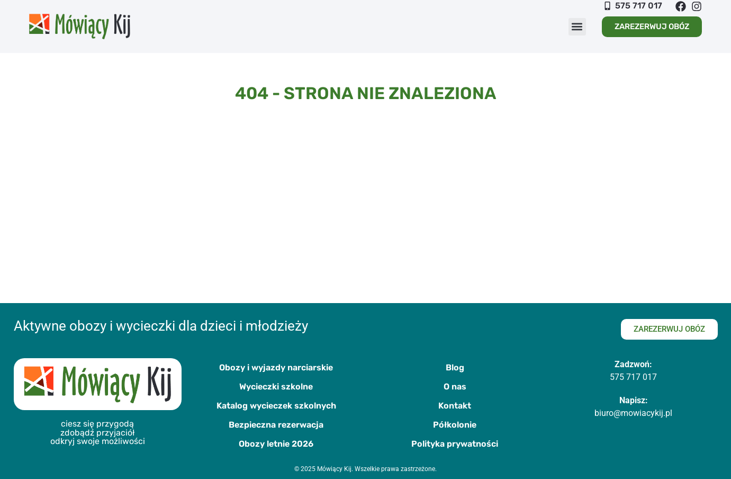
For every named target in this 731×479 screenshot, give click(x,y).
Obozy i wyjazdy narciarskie (276, 367)
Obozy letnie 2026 (276, 444)
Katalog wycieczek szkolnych (276, 406)
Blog (455, 367)
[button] (577, 27)
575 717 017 (633, 377)
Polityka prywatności (454, 444)
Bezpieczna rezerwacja (276, 425)
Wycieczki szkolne (276, 387)
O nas (455, 387)
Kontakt (454, 406)
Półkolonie (454, 425)
